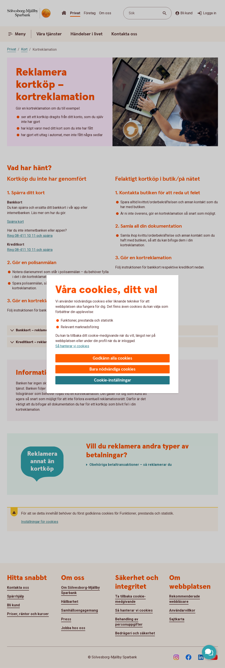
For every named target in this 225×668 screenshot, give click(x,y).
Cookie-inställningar (112, 380)
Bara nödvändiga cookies (112, 369)
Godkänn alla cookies (112, 358)
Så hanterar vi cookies (72, 346)
